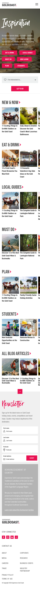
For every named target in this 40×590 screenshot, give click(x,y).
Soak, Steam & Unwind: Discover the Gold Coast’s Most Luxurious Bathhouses (28, 130)
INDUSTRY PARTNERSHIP (25, 570)
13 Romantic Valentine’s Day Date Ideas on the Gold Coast (27, 172)
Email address (7, 456)
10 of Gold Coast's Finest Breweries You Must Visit (9, 171)
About (4, 553)
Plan (7, 65)
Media (4, 558)
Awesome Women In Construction (27, 339)
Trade (4, 568)
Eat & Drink (9, 52)
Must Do (8, 59)
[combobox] (20, 79)
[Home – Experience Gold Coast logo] (11, 521)
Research (24, 558)
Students (21, 65)
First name (6, 428)
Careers (5, 563)
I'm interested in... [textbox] (14, 80)
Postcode (5, 446)
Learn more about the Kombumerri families (19, 510)
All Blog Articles (15, 353)
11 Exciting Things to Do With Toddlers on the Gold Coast (9, 128)
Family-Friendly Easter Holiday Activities (28, 296)
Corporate (24, 553)
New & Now (24, 59)
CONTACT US (7, 546)
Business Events (26, 563)
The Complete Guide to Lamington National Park (28, 213)
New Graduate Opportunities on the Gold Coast (9, 340)
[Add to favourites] (16, 110)
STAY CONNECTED (9, 531)
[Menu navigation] (36, 4)
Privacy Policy (7, 575)
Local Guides (27, 52)
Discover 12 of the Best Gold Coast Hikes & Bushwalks (10, 255)
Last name (6, 437)
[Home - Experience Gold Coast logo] (9, 4)
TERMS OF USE (7, 579)
